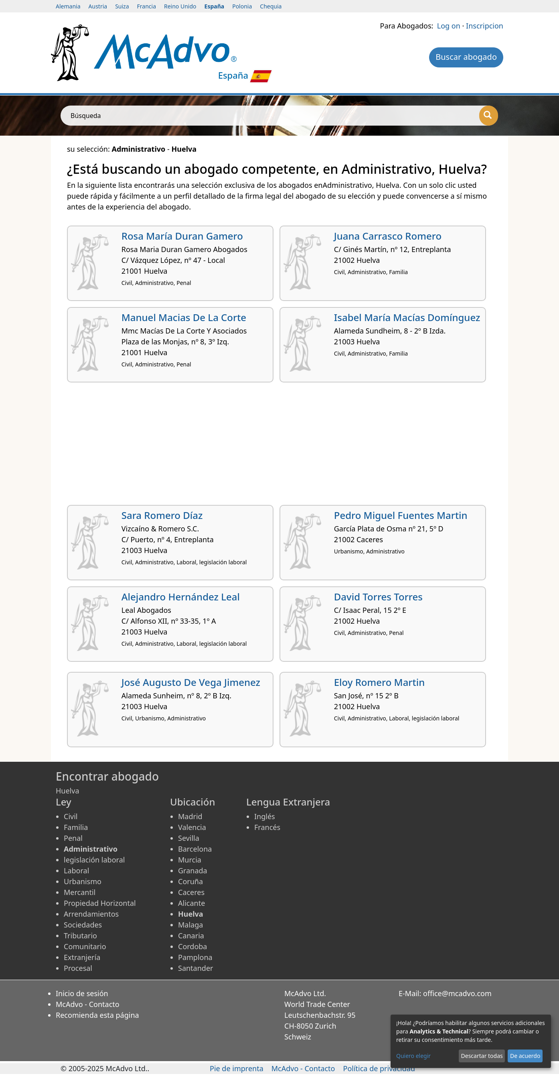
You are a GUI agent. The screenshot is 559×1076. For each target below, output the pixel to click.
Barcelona (195, 849)
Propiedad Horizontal (100, 903)
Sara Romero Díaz (162, 515)
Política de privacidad (379, 1068)
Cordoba (192, 946)
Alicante (191, 903)
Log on (448, 26)
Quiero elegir (413, 1056)
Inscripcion (484, 26)
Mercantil (79, 892)
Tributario (80, 935)
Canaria (191, 935)
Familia (76, 827)
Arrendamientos (91, 914)
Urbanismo (82, 881)
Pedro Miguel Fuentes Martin (401, 515)
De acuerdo (525, 1056)
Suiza (122, 6)
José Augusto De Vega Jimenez (191, 682)
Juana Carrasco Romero (388, 235)
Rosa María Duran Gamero (182, 235)
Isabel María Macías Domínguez (407, 317)
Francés (267, 827)
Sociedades (83, 925)
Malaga (190, 925)
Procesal (78, 968)
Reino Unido (180, 6)
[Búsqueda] (488, 116)
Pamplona (195, 957)
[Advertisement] (279, 447)
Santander (195, 968)
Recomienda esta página (97, 1015)
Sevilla (188, 838)
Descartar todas (482, 1056)
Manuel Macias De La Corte (184, 317)
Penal (73, 838)
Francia (146, 6)
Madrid (190, 816)
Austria (98, 6)
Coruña (190, 881)
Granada (192, 870)
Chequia (271, 6)
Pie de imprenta (236, 1068)
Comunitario (85, 946)
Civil (70, 816)
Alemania (68, 6)
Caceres (191, 892)
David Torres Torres (378, 596)
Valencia (192, 827)
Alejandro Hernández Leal (181, 596)
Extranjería (82, 957)
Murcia (189, 859)
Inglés (264, 816)
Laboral (76, 870)
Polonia (242, 6)
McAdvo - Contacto (87, 1004)
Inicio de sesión (82, 993)
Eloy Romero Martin (379, 682)
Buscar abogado (466, 56)
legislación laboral (94, 859)
